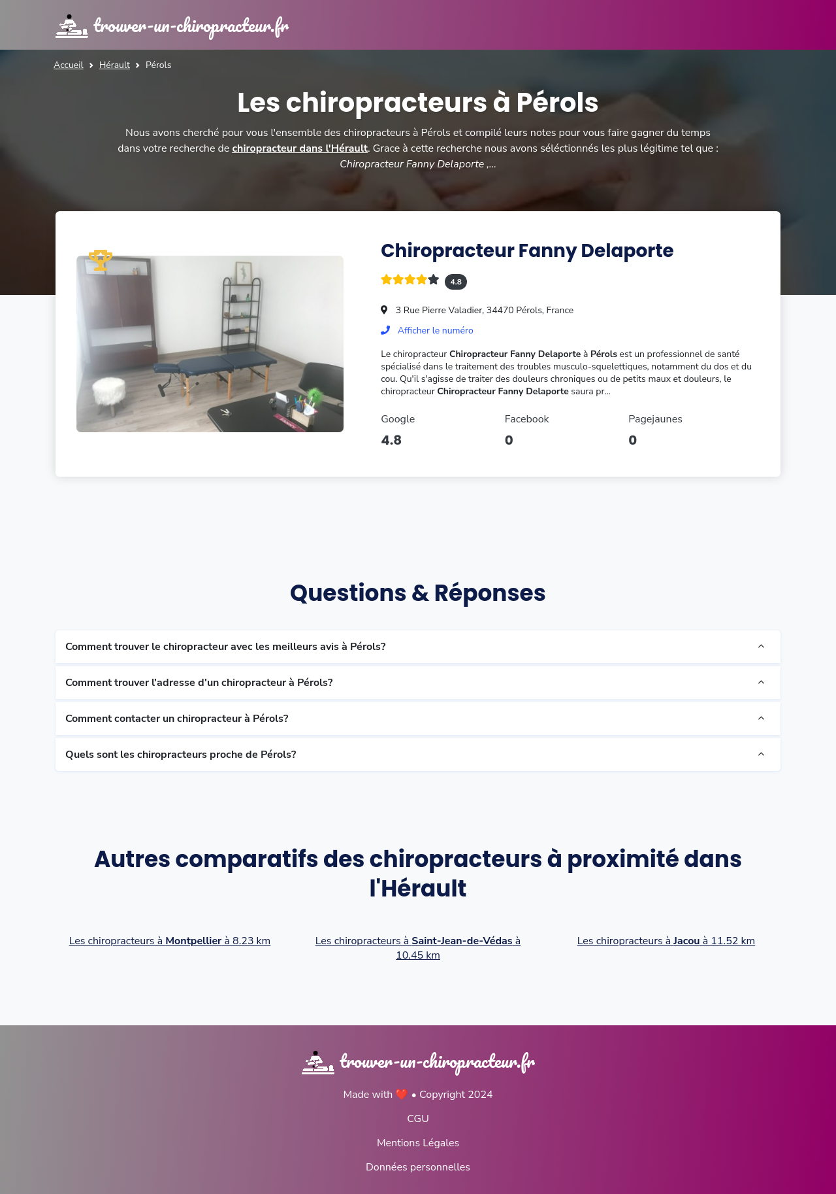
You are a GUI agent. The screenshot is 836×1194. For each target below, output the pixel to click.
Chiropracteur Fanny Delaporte (527, 251)
